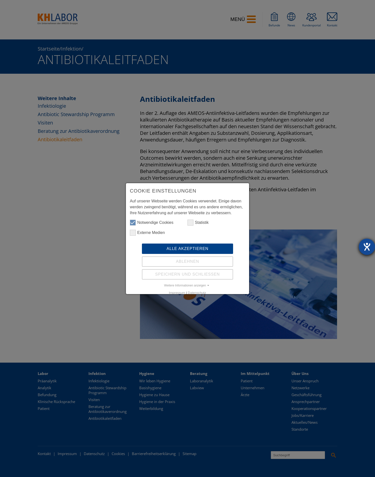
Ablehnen (187, 261)
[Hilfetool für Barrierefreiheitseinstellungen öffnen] (367, 247)
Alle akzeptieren (187, 249)
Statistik (198, 223)
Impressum (177, 293)
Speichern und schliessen (187, 274)
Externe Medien (147, 233)
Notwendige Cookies (151, 223)
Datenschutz (197, 293)
